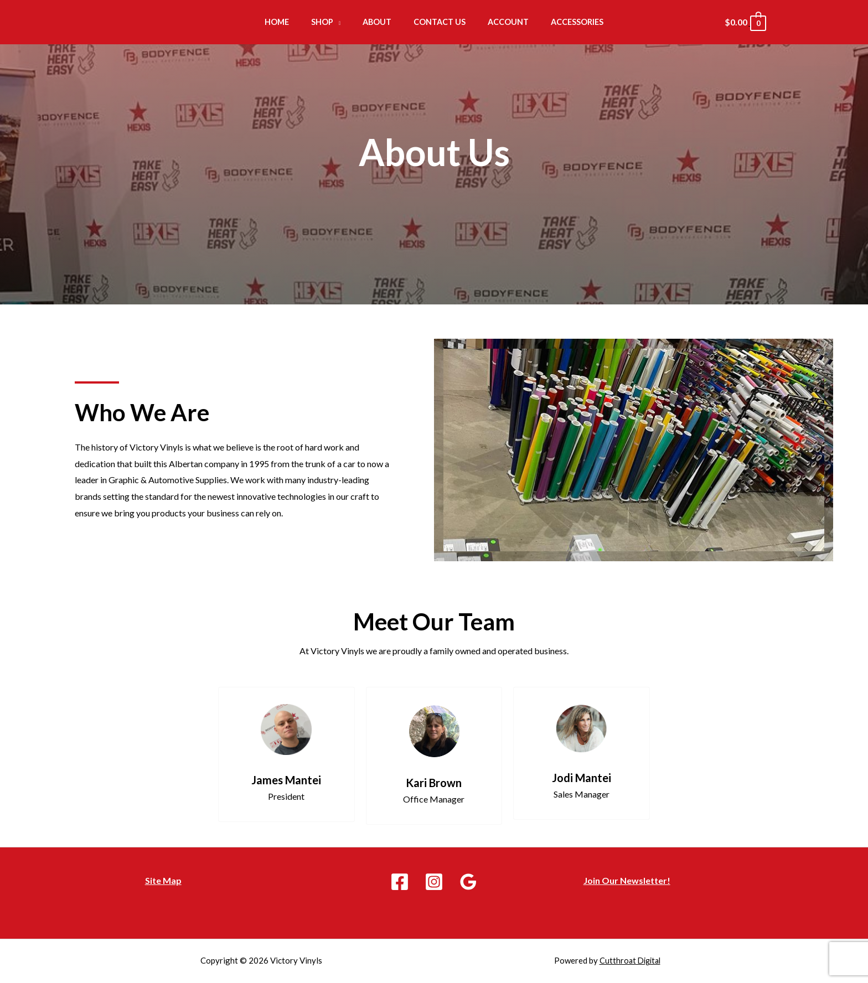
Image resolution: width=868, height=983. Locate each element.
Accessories (561, 21)
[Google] (468, 881)
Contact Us (437, 21)
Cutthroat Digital (629, 960)
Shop (332, 21)
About (380, 21)
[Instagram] (434, 881)
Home (292, 21)
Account (498, 21)
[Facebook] (399, 881)
